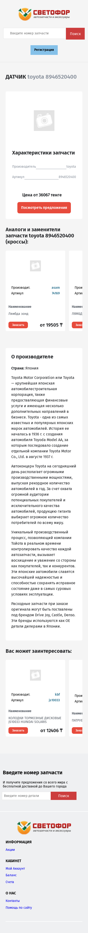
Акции (10, 850)
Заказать (18, 325)
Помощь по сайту (19, 908)
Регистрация (44, 50)
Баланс (11, 875)
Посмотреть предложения (44, 207)
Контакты (13, 901)
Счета (10, 882)
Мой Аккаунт (15, 869)
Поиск (75, 34)
